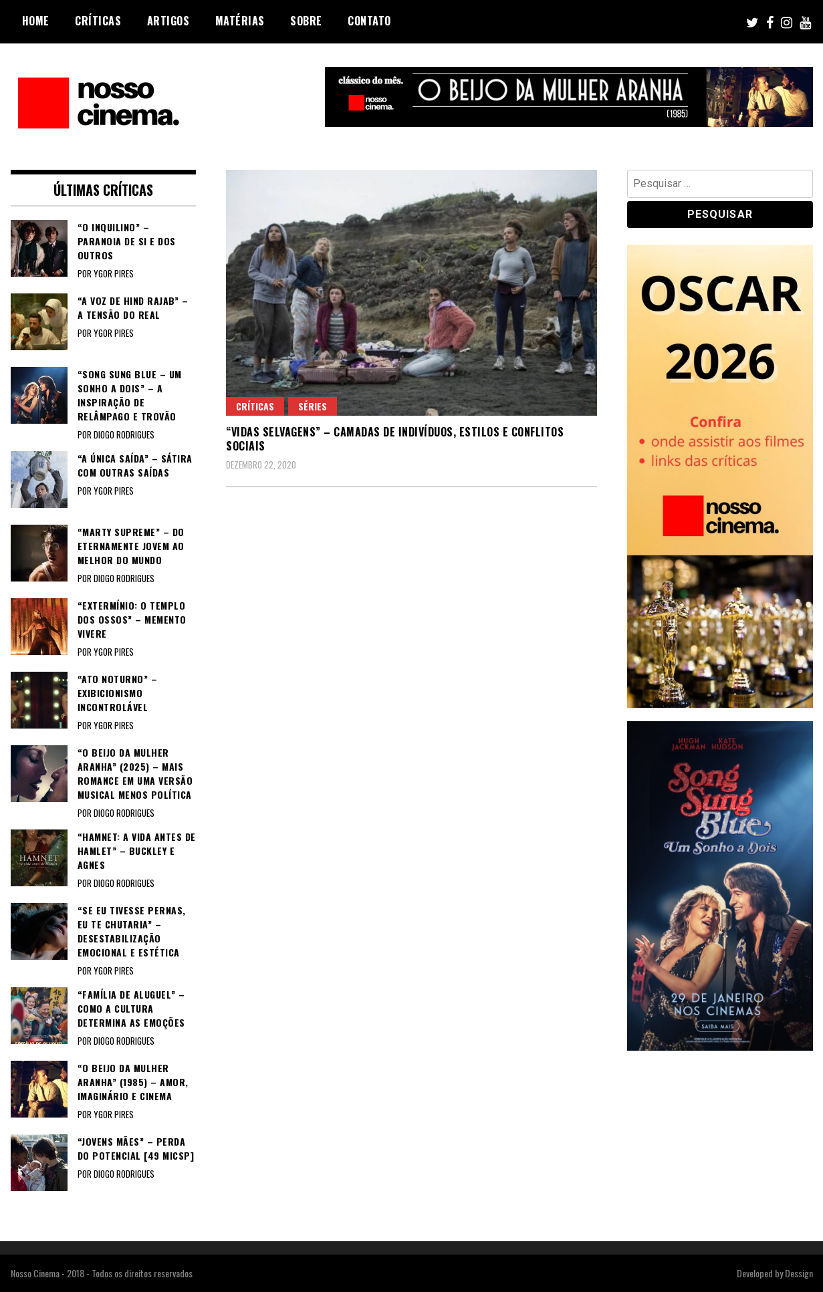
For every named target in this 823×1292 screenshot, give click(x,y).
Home (35, 21)
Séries (312, 406)
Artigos (168, 21)
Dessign (799, 1273)
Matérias (240, 21)
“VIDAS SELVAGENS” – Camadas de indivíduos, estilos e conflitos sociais (395, 439)
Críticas (98, 21)
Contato (369, 21)
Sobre (306, 21)
